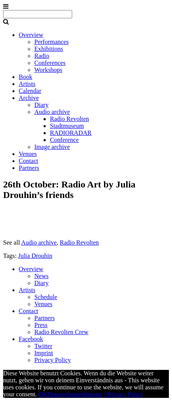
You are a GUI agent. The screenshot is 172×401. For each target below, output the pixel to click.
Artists (27, 84)
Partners (29, 168)
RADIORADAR (71, 133)
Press (41, 325)
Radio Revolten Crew (61, 332)
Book (25, 77)
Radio (41, 56)
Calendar (30, 91)
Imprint (43, 353)
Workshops (48, 70)
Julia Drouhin (35, 255)
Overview (31, 35)
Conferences (50, 63)
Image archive (52, 147)
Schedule (45, 297)
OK (42, 394)
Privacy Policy (52, 360)
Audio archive (52, 112)
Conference (64, 140)
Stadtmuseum (67, 126)
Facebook (31, 339)
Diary (41, 105)
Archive (29, 98)
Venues (28, 154)
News (41, 276)
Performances (51, 42)
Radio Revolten (69, 119)
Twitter (43, 346)
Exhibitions (48, 49)
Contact (28, 161)
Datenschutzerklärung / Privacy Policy (95, 394)
